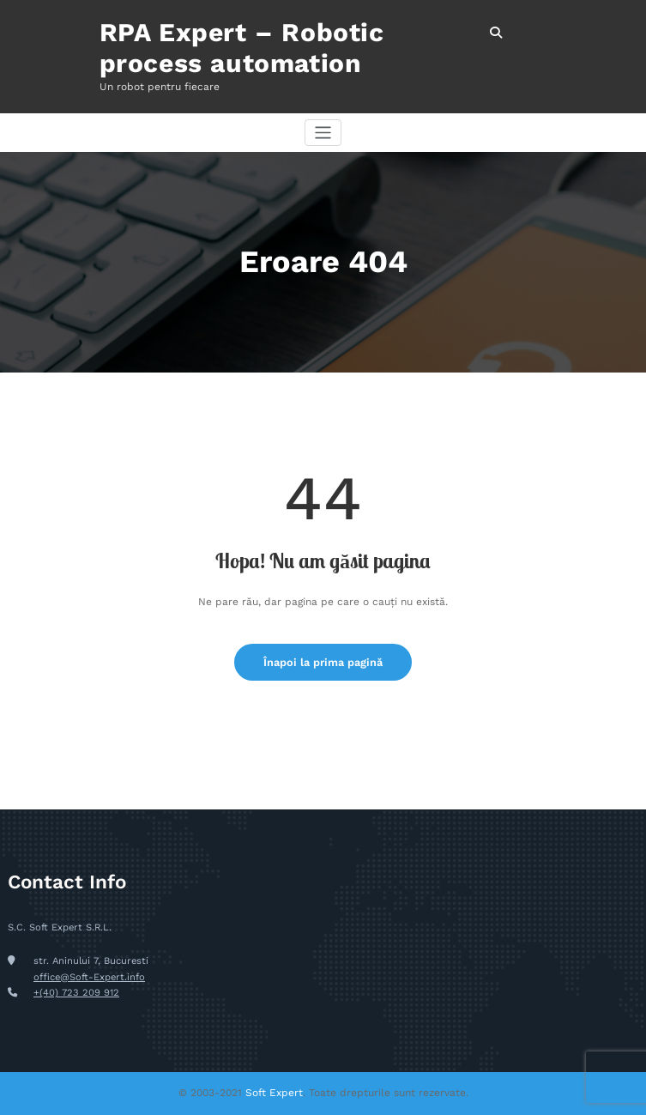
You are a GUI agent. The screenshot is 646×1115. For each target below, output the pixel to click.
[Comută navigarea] (323, 132)
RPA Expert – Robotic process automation (242, 47)
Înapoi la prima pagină (323, 662)
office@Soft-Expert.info (89, 977)
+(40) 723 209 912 (76, 992)
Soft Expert (274, 1093)
